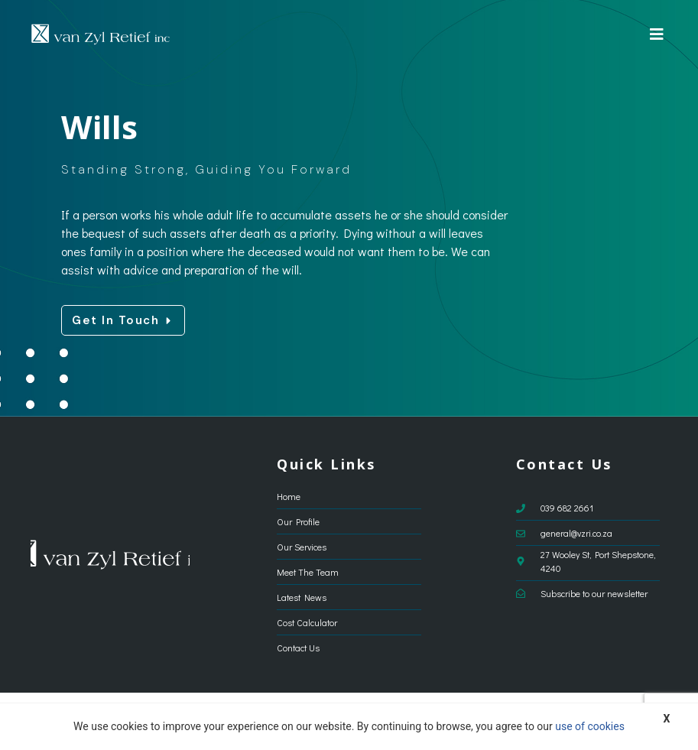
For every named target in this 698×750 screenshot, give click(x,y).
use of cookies (590, 726)
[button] (656, 34)
